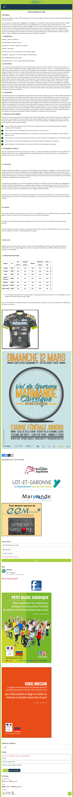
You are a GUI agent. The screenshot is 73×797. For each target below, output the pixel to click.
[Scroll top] (70, 794)
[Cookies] (3, 793)
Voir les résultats (14, 770)
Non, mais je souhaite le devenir (13, 765)
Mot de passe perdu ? (14, 556)
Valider (37, 560)
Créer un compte (5, 556)
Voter (5, 770)
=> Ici (4, 747)
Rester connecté (8, 553)
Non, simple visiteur (10, 761)
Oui (5, 758)
